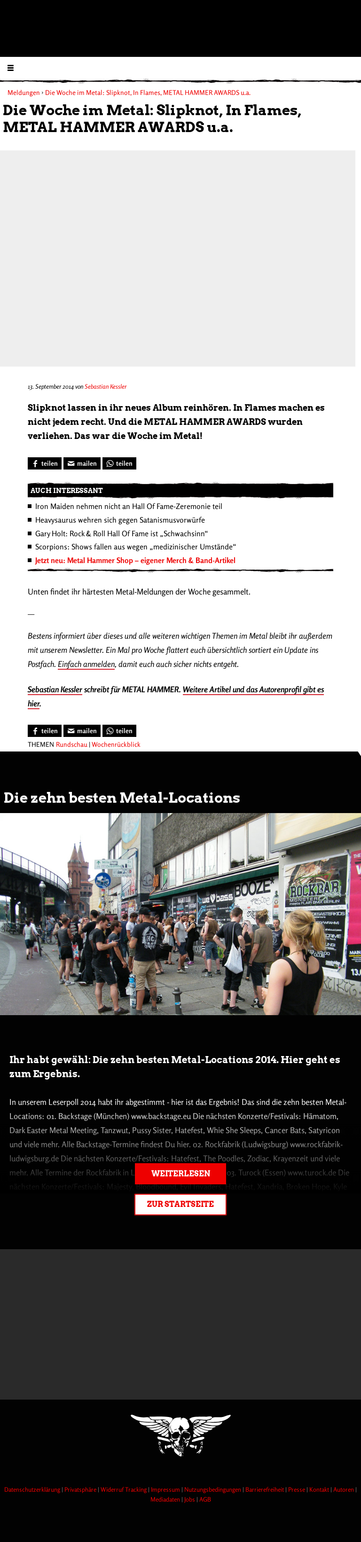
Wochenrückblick (116, 744)
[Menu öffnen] (10, 67)
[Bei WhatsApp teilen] (119, 463)
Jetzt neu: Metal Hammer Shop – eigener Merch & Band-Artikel (135, 560)
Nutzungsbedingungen (213, 1489)
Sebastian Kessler (105, 386)
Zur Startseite (180, 1204)
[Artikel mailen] (82, 463)
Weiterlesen (180, 1173)
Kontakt (319, 1489)
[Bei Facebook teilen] (45, 463)
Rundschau (71, 744)
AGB (205, 1499)
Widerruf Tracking (124, 1489)
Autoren (344, 1489)
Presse (297, 1489)
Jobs (190, 1499)
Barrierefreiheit (265, 1489)
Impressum (166, 1489)
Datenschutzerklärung (33, 1489)
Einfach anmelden (86, 664)
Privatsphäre (81, 1489)
